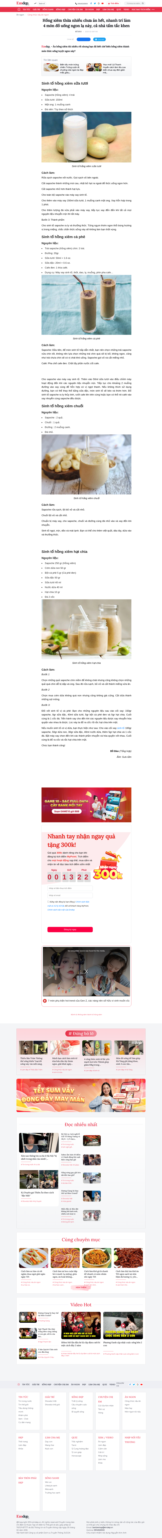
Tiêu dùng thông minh (25, 1410)
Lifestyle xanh (51, 1486)
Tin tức (26, 9)
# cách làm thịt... (122, 1285)
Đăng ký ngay (70, 929)
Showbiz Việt (51, 1401)
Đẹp (98, 9)
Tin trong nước (25, 1401)
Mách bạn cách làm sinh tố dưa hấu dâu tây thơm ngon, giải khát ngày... (64, 1061)
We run (48, 1482)
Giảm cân (102, 1449)
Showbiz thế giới (52, 1405)
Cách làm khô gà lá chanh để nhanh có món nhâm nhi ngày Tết (96, 1274)
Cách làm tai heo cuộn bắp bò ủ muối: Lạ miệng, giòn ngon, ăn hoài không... (65, 1274)
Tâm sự (101, 1409)
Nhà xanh (49, 1489)
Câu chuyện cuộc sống (79, 1406)
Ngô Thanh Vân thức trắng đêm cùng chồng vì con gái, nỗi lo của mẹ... (47, 1333)
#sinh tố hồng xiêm (94, 1015)
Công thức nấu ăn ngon (38, 15)
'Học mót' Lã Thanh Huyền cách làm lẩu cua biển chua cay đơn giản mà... (114, 68)
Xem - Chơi (23, 1419)
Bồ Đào (78, 32)
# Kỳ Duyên (37, 1201)
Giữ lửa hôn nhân (106, 1406)
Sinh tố (42, 3)
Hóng (100, 1413)
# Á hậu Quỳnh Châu (46, 1357)
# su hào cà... (26, 1285)
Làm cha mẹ (108, 9)
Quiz (118, 9)
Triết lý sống (77, 1401)
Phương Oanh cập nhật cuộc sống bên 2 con (122, 1344)
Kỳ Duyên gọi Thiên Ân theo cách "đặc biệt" (37, 1194)
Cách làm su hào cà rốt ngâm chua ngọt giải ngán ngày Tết (33, 1274)
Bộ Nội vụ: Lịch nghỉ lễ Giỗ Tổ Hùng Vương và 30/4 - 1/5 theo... (70, 1136)
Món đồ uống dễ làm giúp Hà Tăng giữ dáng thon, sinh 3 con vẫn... (128, 1061)
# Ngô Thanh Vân (44, 1342)
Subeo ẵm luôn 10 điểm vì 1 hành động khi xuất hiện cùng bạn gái (70, 1157)
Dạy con (48, 1441)
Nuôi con (49, 1449)
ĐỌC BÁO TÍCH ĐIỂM (141, 9)
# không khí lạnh (67, 1222)
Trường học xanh (52, 1493)
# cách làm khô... (90, 1285)
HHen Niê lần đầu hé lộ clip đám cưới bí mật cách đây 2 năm (80, 1344)
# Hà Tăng (128, 1070)
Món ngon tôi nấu (133, 1412)
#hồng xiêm (82, 1015)
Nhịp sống (102, 1456)
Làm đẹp (22, 1445)
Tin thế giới (23, 1405)
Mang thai (49, 1445)
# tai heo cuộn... (59, 1285)
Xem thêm (81, 1287)
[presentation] (66, 918)
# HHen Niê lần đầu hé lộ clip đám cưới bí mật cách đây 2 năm (80, 1355)
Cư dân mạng (24, 1422)
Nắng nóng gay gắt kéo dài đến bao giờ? (71, 1173)
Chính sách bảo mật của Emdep (61, 910)
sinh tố (121, 728)
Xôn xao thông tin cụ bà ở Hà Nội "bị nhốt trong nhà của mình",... (39, 1157)
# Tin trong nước (27, 1164)
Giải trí (36, 9)
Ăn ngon (89, 9)
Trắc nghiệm (77, 1441)
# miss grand (66, 1201)
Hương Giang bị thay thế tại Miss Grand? (69, 1192)
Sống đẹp (60, 9)
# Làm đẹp (24, 1070)
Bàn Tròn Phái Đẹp (27, 1480)
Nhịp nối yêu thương (133, 1440)
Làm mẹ (102, 1459)
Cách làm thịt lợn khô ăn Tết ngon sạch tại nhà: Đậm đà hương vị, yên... (127, 1274)
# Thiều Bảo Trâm (35, 1070)
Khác (100, 1463)
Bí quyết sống (78, 1412)
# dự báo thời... (67, 1183)
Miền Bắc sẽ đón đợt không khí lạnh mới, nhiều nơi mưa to (69, 1211)
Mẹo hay (128, 1408)
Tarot (74, 1445)
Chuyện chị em (75, 9)
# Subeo (76, 1165)
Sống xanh (48, 9)
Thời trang (23, 1441)
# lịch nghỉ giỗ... (67, 1147)
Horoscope (76, 1456)
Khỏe (20, 1449)
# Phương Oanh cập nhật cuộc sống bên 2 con (121, 1354)
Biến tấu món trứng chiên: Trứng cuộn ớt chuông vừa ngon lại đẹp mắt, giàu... (71, 68)
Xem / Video (105, 1437)
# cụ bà (37, 1164)
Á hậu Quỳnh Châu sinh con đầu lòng (47, 1350)
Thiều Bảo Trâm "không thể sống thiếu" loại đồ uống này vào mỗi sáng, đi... (31, 1061)
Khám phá (23, 1415)
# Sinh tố (96, 1071)
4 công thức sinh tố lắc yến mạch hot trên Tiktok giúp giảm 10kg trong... (96, 1062)
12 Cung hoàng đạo (80, 1449)
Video (126, 9)
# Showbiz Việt (26, 1201)
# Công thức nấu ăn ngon (62, 1070)
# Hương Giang (44, 1321)
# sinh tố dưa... (57, 1072)
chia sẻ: (70, 39)
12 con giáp (77, 1452)
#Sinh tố (74, 1015)
